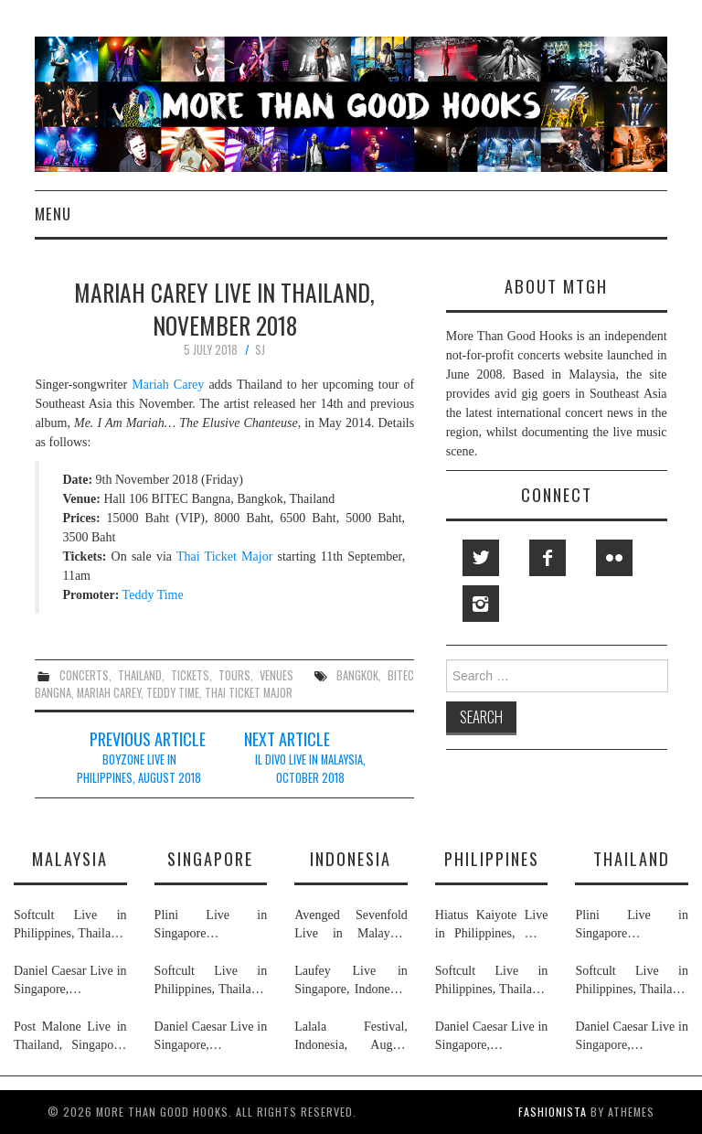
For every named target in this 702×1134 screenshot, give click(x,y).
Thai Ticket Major (224, 556)
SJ (260, 349)
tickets (190, 675)
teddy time (172, 692)
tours (234, 675)
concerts (84, 675)
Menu (53, 213)
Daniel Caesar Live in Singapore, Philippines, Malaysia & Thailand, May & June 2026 (70, 981)
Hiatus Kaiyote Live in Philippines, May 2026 (491, 925)
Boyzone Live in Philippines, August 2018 (139, 768)
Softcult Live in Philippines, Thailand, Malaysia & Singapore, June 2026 (70, 925)
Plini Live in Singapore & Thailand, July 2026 (211, 925)
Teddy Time (153, 595)
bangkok (357, 675)
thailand (140, 675)
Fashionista (552, 1111)
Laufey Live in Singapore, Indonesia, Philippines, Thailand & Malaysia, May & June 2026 (351, 981)
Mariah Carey (168, 384)
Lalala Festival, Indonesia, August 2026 (351, 1037)
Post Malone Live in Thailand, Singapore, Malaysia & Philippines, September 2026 (70, 1037)
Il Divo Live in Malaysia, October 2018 (310, 768)
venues (276, 675)
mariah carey (109, 692)
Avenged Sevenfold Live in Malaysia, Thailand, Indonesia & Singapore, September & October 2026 (351, 925)
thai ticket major (248, 692)
